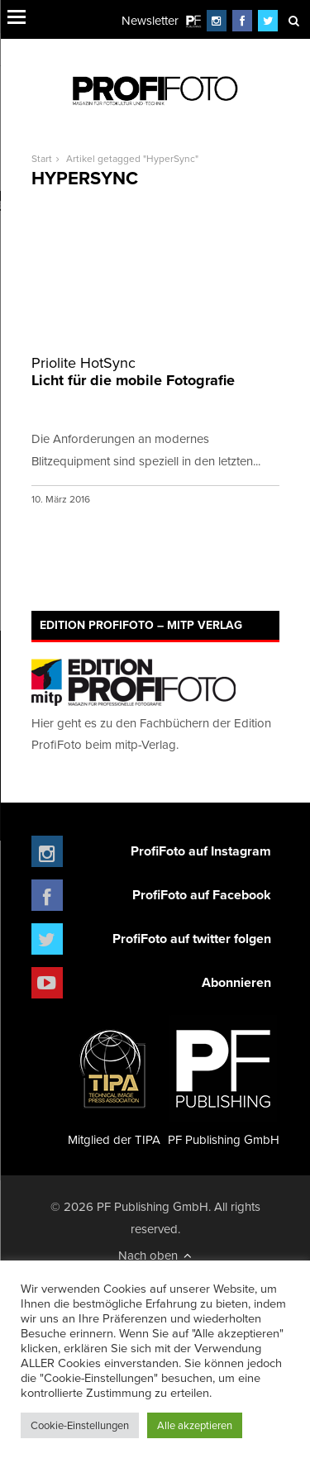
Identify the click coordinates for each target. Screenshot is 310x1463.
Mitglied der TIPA (114, 1081)
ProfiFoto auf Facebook (201, 894)
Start (41, 158)
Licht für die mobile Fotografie (155, 372)
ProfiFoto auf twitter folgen (191, 938)
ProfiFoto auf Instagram (201, 850)
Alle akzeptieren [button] (194, 1425)
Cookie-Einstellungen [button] (80, 1425)
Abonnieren (236, 982)
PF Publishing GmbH (223, 1081)
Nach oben (155, 1255)
